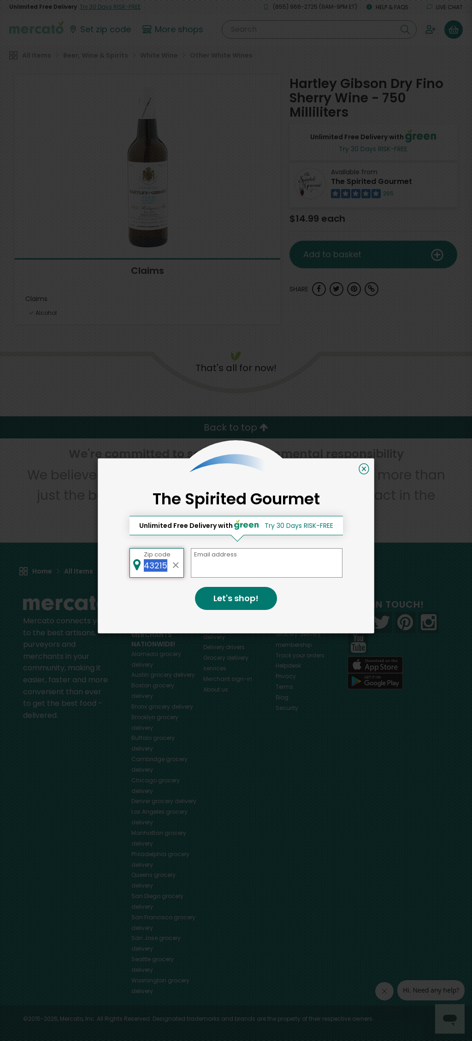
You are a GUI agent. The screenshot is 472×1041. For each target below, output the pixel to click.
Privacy (286, 676)
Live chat (445, 7)
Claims (147, 270)
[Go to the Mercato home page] (36, 27)
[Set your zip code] (99, 29)
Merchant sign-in (227, 679)
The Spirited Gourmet (371, 181)
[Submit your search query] (405, 29)
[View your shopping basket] (453, 29)
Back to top (236, 427)
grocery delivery (163, 675)
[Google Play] (375, 681)
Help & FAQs (387, 7)
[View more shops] (174, 29)
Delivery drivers (224, 647)
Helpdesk (288, 665)
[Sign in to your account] (430, 29)
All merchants (222, 616)
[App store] (375, 665)
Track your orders (300, 655)
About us (215, 689)
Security (287, 708)
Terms (284, 687)
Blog (282, 697)
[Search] (319, 29)
